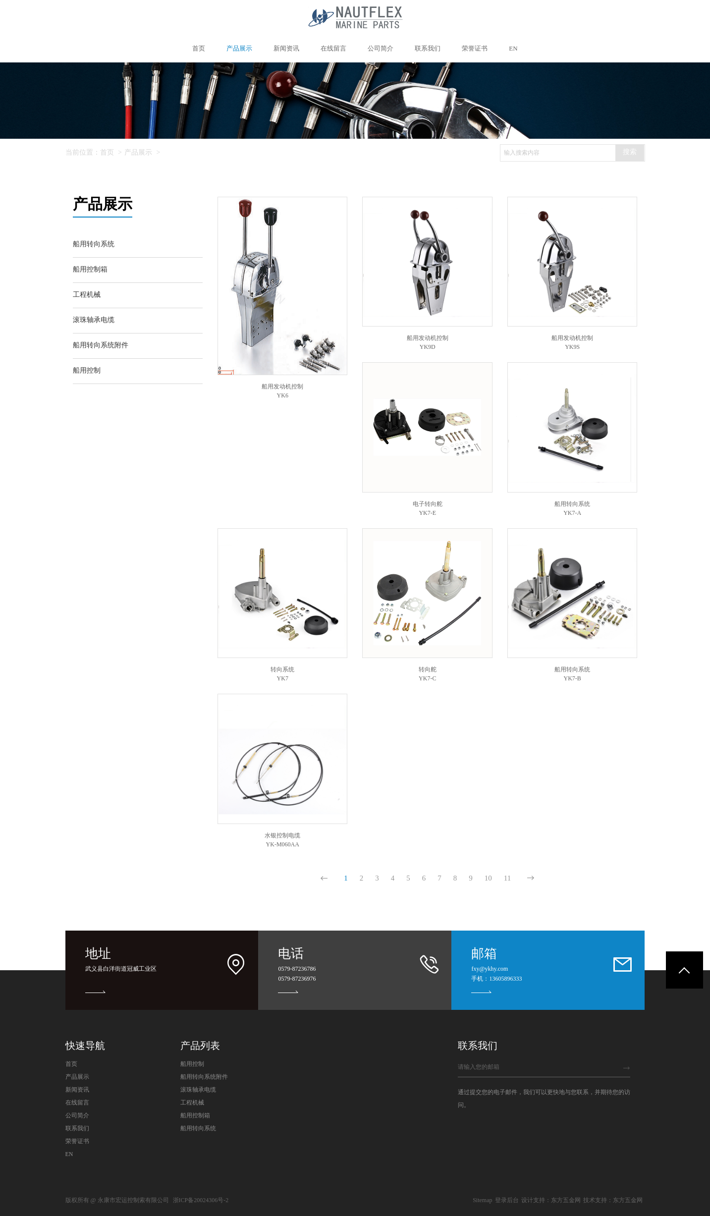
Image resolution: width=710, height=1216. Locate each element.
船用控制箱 (195, 1115)
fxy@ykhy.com (489, 968)
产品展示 (138, 152)
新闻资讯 (77, 1089)
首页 (107, 152)
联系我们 (77, 1128)
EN (69, 1154)
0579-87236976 (297, 978)
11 (507, 878)
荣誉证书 (77, 1141)
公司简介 (77, 1115)
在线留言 (77, 1102)
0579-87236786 (297, 968)
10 (488, 878)
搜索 (630, 152)
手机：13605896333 (496, 978)
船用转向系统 (198, 1128)
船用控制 (192, 1063)
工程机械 (192, 1102)
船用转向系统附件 (204, 1076)
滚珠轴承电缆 (198, 1089)
